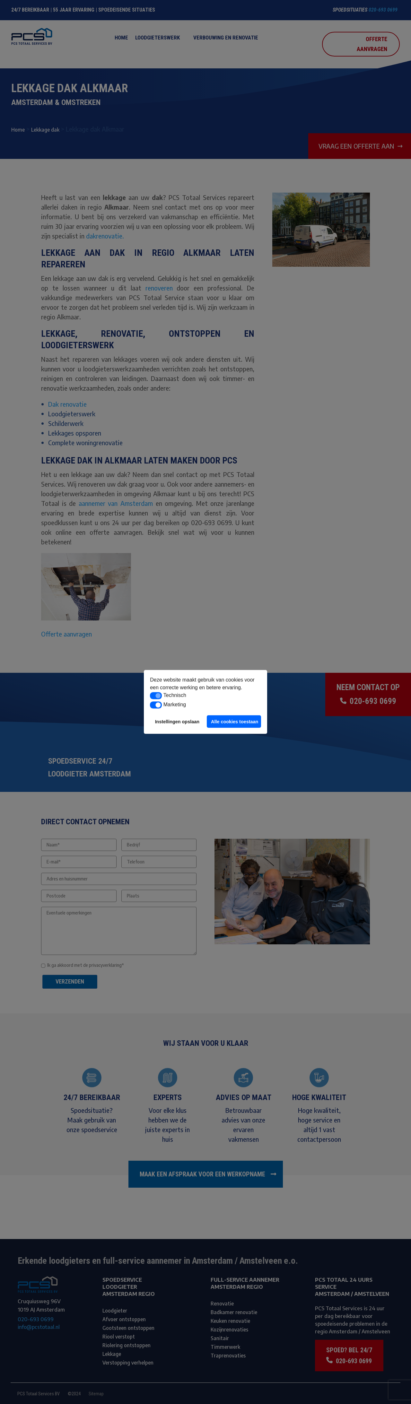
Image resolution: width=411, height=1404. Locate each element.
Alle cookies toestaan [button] (234, 721)
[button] (156, 695)
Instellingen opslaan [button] (177, 721)
